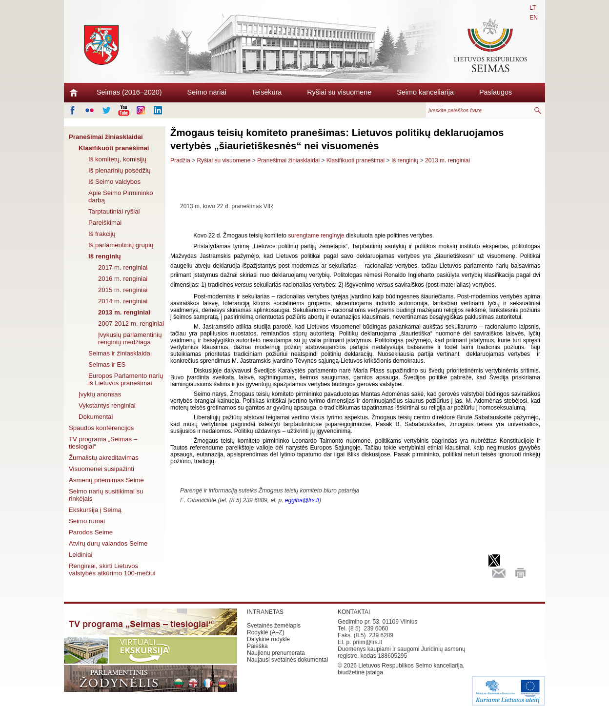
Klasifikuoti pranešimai (114, 148)
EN (533, 17)
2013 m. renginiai (124, 312)
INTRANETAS (265, 612)
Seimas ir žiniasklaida (119, 353)
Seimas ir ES (106, 364)
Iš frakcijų (102, 233)
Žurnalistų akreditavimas (104, 457)
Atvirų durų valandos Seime (108, 543)
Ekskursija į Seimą (95, 509)
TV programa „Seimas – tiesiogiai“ (103, 442)
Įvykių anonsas (100, 394)
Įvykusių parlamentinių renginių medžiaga (130, 338)
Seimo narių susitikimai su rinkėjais (106, 495)
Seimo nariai (206, 92)
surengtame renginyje (316, 235)
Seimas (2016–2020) (129, 92)
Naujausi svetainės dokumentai (287, 659)
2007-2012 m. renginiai (131, 323)
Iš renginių (104, 256)
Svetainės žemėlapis (274, 625)
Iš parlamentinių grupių (120, 245)
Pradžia (180, 160)
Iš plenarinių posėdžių (119, 170)
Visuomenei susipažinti (101, 468)
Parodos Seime (91, 532)
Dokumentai (96, 416)
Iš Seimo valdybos (114, 181)
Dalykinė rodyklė (268, 639)
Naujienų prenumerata (276, 652)
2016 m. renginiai (122, 278)
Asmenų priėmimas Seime (106, 480)
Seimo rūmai (87, 521)
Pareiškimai (105, 222)
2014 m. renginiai (122, 301)
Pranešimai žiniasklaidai (106, 136)
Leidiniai (80, 554)
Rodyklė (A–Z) (265, 632)
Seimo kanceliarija (425, 92)
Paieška (257, 646)
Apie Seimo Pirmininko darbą (120, 196)
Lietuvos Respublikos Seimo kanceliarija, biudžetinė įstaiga (401, 669)
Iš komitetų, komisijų (117, 159)
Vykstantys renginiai (107, 405)
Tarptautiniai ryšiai (114, 211)
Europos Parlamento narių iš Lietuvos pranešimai (125, 379)
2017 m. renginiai (122, 267)
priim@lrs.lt (367, 642)
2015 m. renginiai (122, 290)
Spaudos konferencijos (101, 428)
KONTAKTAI (354, 612)
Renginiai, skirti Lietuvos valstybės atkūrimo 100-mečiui (112, 569)
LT (532, 7)
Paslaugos (495, 92)
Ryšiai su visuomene (339, 92)
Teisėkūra (267, 92)
